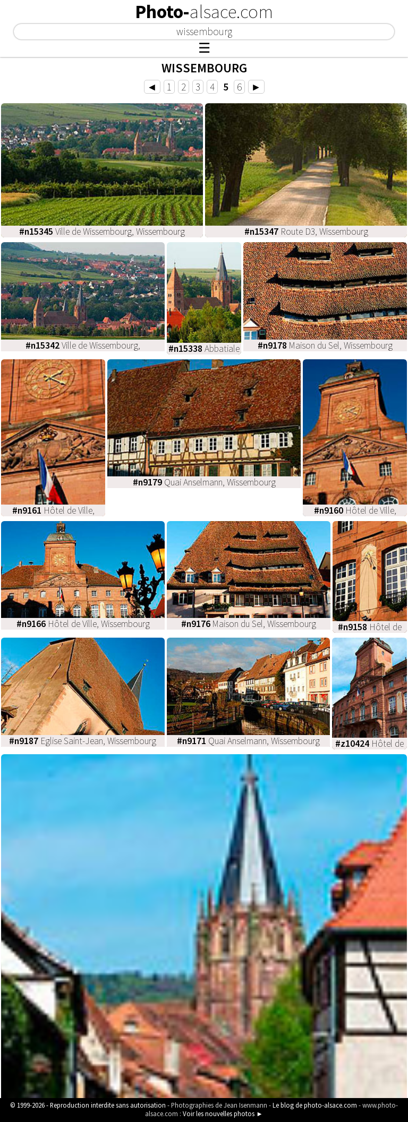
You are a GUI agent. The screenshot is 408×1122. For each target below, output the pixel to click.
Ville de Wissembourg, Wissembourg (102, 231)
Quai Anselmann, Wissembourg (204, 482)
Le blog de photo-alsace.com (315, 1105)
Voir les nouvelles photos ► (223, 1113)
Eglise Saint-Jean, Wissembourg (82, 741)
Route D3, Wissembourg (306, 231)
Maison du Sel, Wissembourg (325, 345)
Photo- (204, 11)
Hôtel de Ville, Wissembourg (83, 624)
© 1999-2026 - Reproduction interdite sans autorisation (88, 1105)
